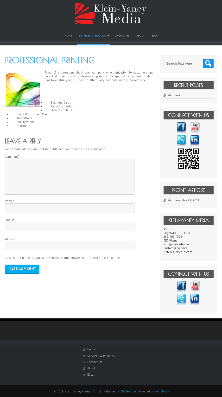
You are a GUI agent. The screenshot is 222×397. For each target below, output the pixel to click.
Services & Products (92, 35)
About (140, 35)
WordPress (162, 391)
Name (9, 207)
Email (9, 226)
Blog (155, 35)
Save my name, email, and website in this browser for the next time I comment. (66, 263)
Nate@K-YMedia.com (178, 252)
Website (10, 244)
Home (68, 35)
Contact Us (121, 35)
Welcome (174, 95)
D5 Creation (128, 391)
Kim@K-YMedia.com (177, 244)
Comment (11, 157)
